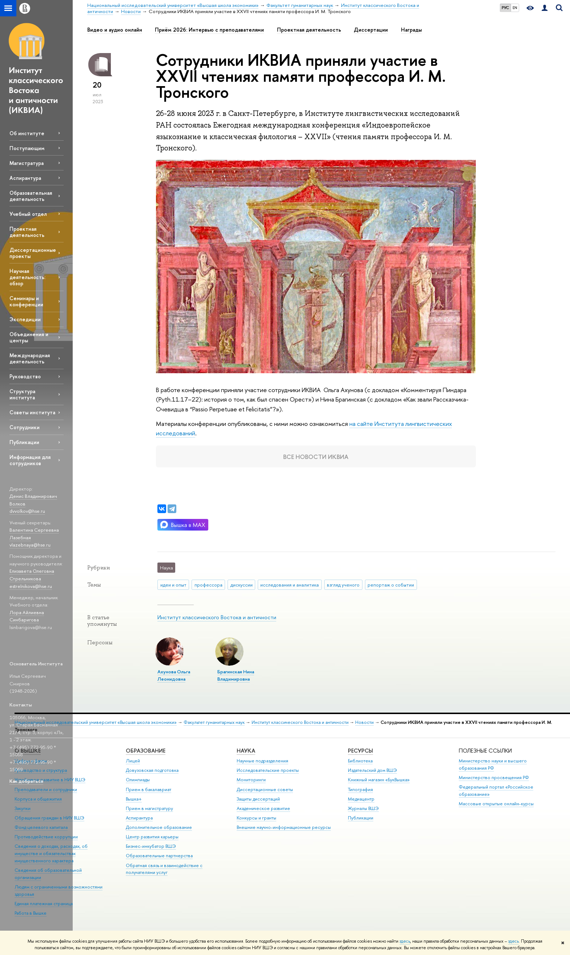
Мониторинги (251, 780)
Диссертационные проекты (32, 252)
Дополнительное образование (159, 827)
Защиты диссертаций (258, 799)
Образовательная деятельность (30, 195)
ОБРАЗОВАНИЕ (145, 750)
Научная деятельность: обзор (27, 277)
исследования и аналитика (289, 584)
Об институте (26, 133)
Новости (364, 722)
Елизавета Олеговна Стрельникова (31, 575)
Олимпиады (138, 780)
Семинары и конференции (26, 301)
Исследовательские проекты (268, 770)
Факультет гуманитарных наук (214, 722)
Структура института (22, 394)
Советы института (32, 412)
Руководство (25, 376)
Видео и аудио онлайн (114, 29)
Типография (360, 789)
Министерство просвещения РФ (494, 777)
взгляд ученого (343, 584)
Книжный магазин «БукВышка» (379, 780)
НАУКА (246, 750)
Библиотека (360, 761)
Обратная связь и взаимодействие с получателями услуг (164, 869)
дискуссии (241, 584)
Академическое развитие (263, 808)
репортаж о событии (391, 584)
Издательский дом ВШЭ (372, 770)
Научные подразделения (262, 761)
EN (515, 7)
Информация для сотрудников (30, 460)
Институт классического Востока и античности (216, 617)
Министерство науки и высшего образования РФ (493, 764)
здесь (405, 941)
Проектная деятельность (26, 231)
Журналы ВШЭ (363, 808)
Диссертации (371, 29)
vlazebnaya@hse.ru (30, 544)
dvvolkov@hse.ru (27, 511)
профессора (208, 584)
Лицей (133, 761)
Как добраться (26, 781)
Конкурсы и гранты (256, 818)
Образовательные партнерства (159, 856)
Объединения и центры (28, 337)
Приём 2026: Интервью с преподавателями (209, 29)
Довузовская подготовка (152, 770)
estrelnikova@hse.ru (30, 586)
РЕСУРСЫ (360, 750)
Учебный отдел (28, 213)
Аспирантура (25, 177)
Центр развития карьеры (152, 837)
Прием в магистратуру (149, 808)
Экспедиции (25, 319)
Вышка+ (134, 799)
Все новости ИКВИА (316, 456)
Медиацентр (361, 799)
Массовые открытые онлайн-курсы (496, 804)
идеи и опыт (173, 584)
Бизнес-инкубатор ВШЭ (151, 846)
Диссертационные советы (265, 789)
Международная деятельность (29, 358)
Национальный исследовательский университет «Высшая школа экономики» (96, 722)
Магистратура (26, 163)
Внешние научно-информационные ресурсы (284, 827)
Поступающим (26, 148)
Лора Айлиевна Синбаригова (26, 616)
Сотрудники (24, 427)
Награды (411, 29)
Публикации (24, 442)
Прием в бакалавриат (148, 789)
